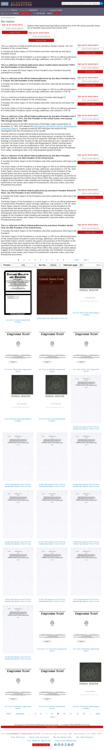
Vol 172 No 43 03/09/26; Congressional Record (52, 370)
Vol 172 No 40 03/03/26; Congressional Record (86, 650)
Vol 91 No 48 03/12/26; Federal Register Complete (86, 314)
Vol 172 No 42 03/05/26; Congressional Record (52, 707)
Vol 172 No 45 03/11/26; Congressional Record (86, 370)
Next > (99, 265)
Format (7, 265)
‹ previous (20, 713)
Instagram (62, 744)
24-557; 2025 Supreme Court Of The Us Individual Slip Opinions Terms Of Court (52, 600)
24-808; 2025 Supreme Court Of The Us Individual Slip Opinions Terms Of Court (86, 543)
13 (84, 713)
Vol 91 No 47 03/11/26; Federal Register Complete (52, 420)
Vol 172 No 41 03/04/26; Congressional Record (18, 707)
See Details (52, 727)
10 (64, 713)
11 (71, 713)
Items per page (70, 265)
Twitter (59, 744)
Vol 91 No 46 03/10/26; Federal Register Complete (18, 420)
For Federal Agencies (39, 740)
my (39, 13)
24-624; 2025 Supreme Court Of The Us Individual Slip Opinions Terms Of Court (18, 600)
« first (8, 713)
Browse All (9, 10)
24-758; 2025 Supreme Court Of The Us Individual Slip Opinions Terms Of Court (18, 658)
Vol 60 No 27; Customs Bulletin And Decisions (18, 321)
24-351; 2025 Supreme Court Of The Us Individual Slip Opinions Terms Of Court (18, 485)
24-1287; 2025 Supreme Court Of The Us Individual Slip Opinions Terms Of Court (52, 543)
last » (86, 260)
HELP (49, 13)
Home (3, 18)
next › (76, 260)
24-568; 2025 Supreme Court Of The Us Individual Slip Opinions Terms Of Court (18, 543)
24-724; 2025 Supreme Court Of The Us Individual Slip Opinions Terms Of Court (86, 600)
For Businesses (84, 737)
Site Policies (18, 737)
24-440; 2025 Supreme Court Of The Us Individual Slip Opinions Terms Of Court (86, 428)
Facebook (55, 744)
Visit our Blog (41, 745)
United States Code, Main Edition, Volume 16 (52, 318)
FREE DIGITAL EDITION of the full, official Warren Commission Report (38, 127)
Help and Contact (39, 737)
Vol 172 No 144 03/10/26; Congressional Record (18, 370)
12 (77, 713)
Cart (57, 13)
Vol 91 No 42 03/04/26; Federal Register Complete (86, 707)
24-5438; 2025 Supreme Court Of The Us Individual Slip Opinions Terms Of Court (86, 485)
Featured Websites (66, 740)
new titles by (17, 13)
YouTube (65, 744)
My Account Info (62, 737)
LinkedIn (72, 744)
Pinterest (69, 744)
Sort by (42, 265)
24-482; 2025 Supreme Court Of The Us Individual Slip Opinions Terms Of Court (52, 485)
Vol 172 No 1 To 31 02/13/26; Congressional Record (52, 650)
